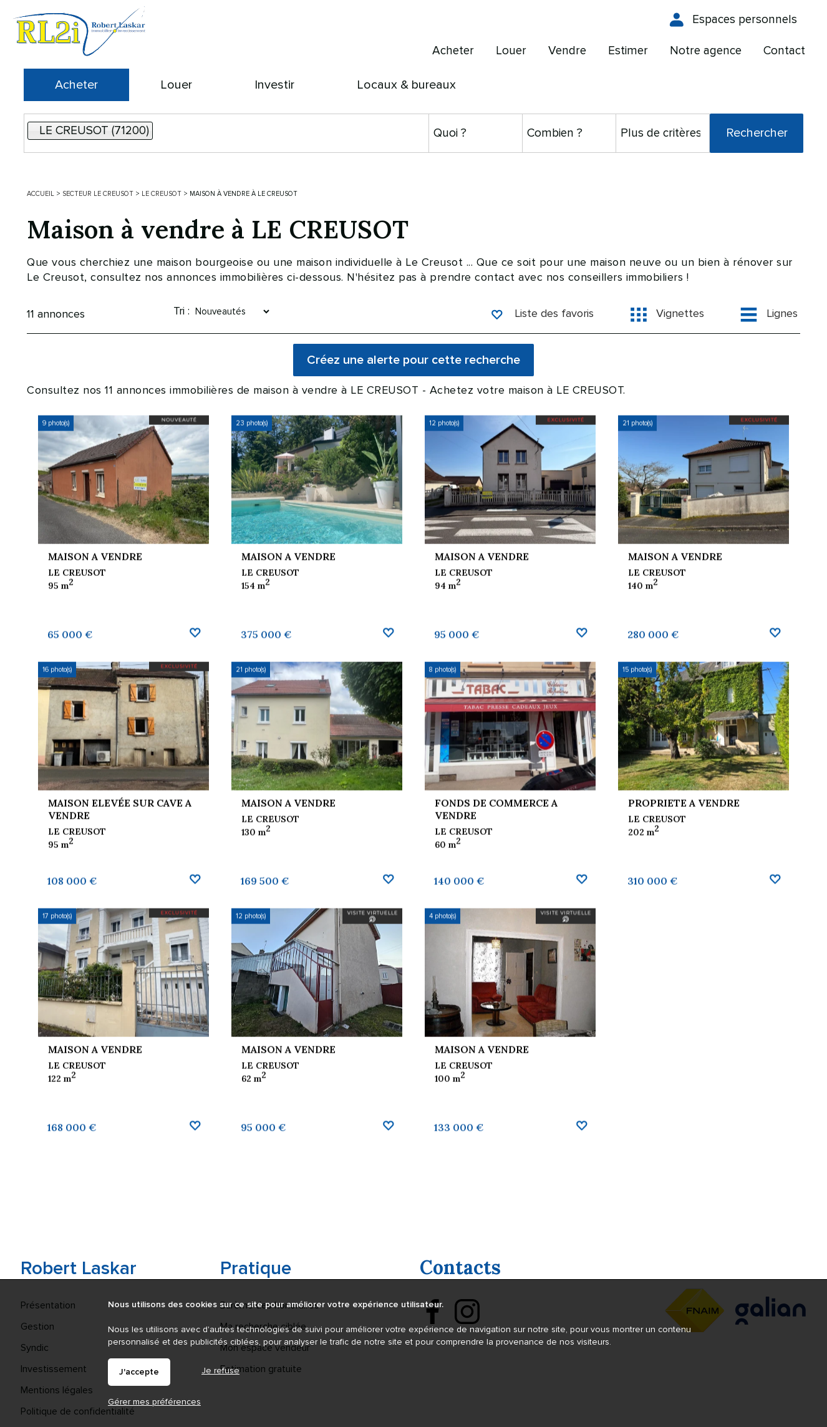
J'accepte (139, 1372)
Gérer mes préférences (154, 1401)
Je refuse (220, 1370)
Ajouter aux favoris (194, 728)
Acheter (76, 84)
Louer (176, 84)
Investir (274, 84)
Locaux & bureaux (406, 84)
